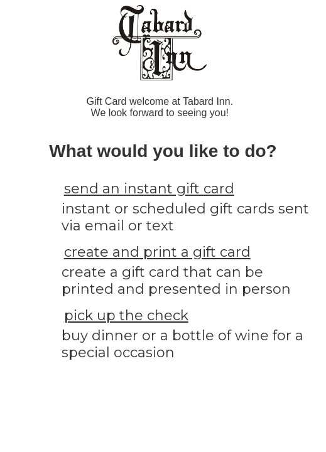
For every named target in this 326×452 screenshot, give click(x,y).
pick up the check (126, 315)
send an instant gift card (149, 188)
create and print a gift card (157, 252)
